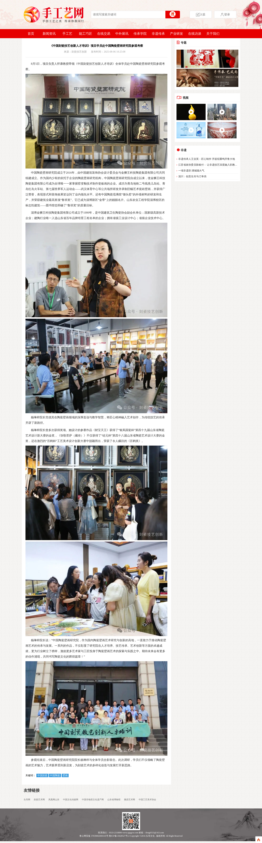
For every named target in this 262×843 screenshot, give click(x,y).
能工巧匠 (85, 33)
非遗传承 (158, 33)
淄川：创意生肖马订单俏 (192, 176)
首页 (31, 33)
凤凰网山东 (53, 799)
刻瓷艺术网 (39, 799)
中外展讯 (121, 33)
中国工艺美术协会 (147, 799)
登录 (225, 15)
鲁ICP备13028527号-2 (119, 836)
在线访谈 (194, 33)
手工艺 (67, 33)
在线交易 (103, 33)
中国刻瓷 (42, 775)
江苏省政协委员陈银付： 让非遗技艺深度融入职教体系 (209, 164)
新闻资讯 (49, 33)
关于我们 (212, 33)
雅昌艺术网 (129, 799)
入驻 (200, 15)
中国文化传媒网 (70, 799)
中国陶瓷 (55, 775)
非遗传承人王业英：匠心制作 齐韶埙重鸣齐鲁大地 (206, 159)
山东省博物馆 (113, 799)
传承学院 (140, 33)
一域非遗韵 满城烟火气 (191, 170)
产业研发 (176, 33)
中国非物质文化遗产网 (93, 799)
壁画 (65, 775)
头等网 (27, 799)
